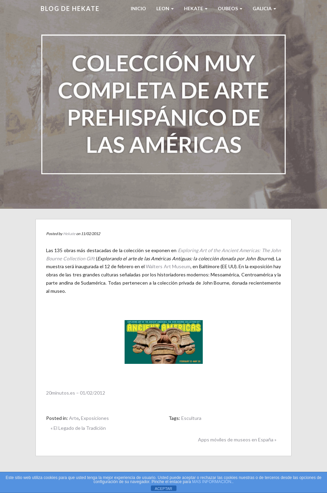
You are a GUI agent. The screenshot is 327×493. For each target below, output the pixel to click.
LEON (165, 8)
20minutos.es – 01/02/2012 (75, 393)
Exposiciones (95, 418)
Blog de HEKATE (70, 8)
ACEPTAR (163, 489)
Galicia (264, 8)
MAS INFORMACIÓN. (212, 481)
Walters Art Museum (168, 266)
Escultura (191, 418)
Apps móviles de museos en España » (237, 439)
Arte (74, 418)
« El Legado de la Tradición (78, 428)
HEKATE (196, 8)
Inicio (138, 8)
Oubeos (230, 8)
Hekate (69, 233)
